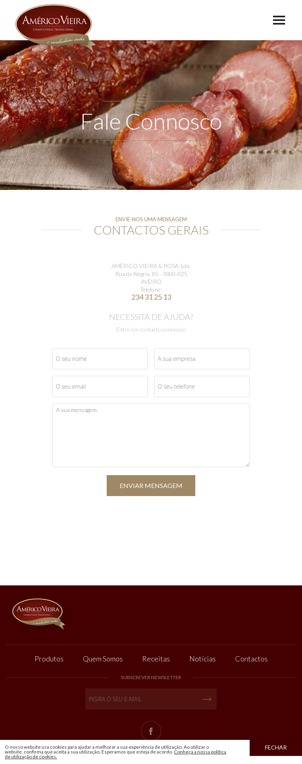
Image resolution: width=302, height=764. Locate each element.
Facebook (151, 731)
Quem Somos (103, 658)
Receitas (156, 658)
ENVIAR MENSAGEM (151, 485)
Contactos (251, 658)
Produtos (49, 658)
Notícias (202, 658)
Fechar (276, 747)
